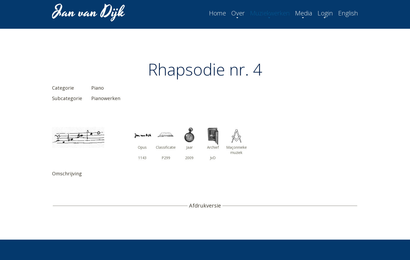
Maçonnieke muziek (236, 150)
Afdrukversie (205, 205)
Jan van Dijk (89, 12)
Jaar (189, 147)
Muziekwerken (270, 13)
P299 (166, 157)
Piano (97, 88)
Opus (142, 147)
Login (325, 13)
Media (303, 13)
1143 (142, 157)
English (348, 13)
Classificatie (166, 147)
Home (217, 13)
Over (238, 13)
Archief (213, 147)
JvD (213, 157)
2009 (189, 157)
